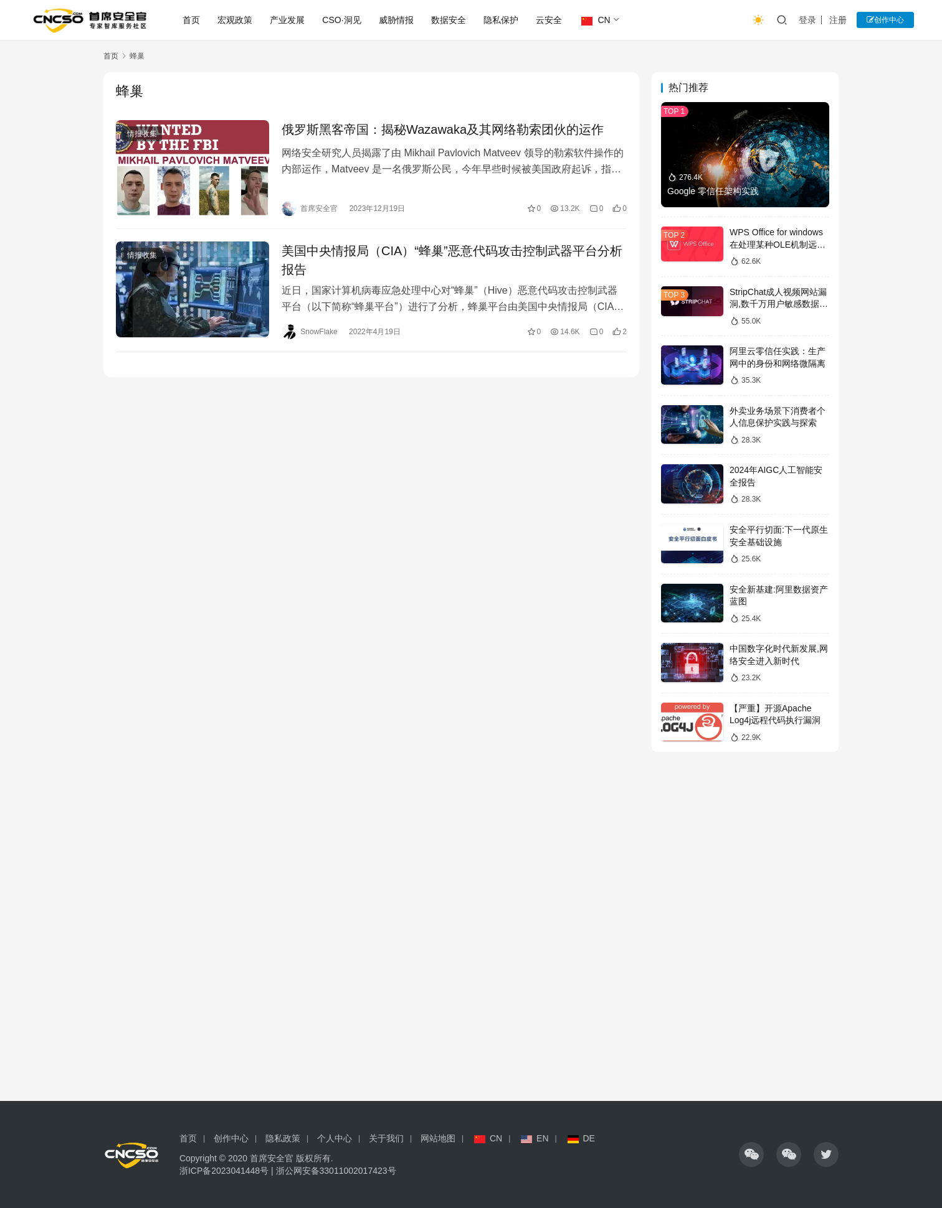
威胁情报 (396, 20)
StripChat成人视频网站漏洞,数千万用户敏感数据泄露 (779, 304)
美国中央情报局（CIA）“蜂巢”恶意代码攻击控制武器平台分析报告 (452, 260)
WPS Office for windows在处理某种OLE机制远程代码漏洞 (777, 244)
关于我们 (386, 1138)
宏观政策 (234, 20)
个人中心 (334, 1138)
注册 (838, 20)
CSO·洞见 (341, 20)
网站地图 (438, 1138)
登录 (807, 20)
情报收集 (142, 133)
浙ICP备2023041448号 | (227, 1171)
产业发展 (287, 20)
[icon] (751, 1154)
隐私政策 (282, 1138)
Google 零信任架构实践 (713, 191)
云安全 (549, 20)
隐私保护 (500, 20)
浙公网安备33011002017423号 (336, 1171)
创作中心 (885, 20)
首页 (191, 20)
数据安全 (448, 20)
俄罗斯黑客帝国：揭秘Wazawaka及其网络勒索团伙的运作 (443, 129)
